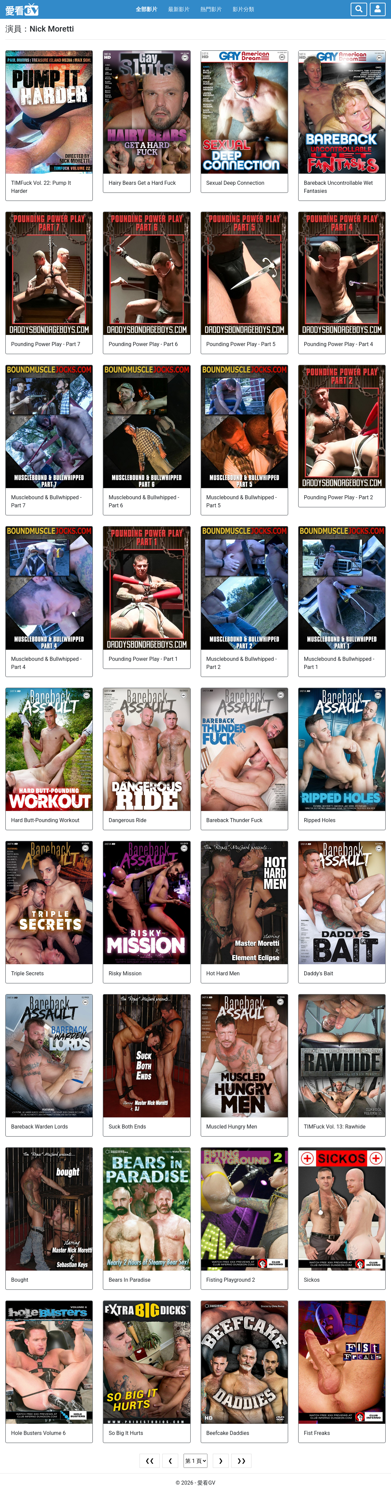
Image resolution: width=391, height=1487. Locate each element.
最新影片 (179, 9)
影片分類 (243, 9)
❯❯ (241, 1460)
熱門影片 (211, 9)
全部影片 (146, 9)
